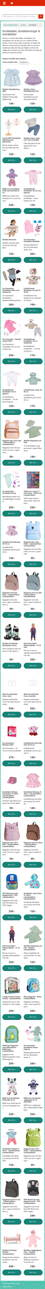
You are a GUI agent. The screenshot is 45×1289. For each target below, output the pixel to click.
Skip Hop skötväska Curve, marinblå (31, 695)
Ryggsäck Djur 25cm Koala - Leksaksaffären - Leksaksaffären (33, 544)
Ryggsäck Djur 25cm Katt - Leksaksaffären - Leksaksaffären (11, 844)
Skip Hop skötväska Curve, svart (9, 695)
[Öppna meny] (4, 3)
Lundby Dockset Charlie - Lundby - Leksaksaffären (11, 998)
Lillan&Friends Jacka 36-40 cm (33, 391)
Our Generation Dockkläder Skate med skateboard (10, 290)
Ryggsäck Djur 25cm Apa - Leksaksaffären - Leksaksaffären (11, 442)
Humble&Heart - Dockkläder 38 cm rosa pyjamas (32, 191)
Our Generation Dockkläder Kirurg (9, 492)
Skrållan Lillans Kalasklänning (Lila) (31, 90)
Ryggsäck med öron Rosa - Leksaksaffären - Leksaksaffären (11, 594)
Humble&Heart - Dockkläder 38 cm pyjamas (9, 392)
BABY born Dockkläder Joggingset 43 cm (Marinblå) (32, 1100)
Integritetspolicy (7, 1287)
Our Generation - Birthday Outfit (8, 744)
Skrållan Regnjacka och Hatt (32, 441)
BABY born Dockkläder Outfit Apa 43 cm (10, 1099)
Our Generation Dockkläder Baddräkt (31, 240)
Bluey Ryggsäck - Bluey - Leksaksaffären (33, 998)
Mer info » (12, 110)
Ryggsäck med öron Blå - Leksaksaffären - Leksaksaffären (33, 594)
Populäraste (24, 62)
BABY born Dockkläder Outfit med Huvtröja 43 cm (11, 191)
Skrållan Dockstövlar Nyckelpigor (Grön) (10, 644)
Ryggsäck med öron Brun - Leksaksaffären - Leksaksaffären (33, 844)
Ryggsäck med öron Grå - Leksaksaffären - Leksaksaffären (11, 1201)
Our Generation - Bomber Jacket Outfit (11, 340)
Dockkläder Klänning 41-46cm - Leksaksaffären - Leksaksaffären (33, 794)
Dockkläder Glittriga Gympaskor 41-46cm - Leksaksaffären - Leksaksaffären (10, 794)
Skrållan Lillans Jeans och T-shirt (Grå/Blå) (32, 139)
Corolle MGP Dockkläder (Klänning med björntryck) (11, 140)
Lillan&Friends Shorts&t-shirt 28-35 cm (33, 744)
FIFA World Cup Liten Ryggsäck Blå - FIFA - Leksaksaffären (10, 895)
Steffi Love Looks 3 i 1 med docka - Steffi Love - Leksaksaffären (33, 493)
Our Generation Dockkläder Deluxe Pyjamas (31, 1047)
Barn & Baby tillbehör (23, 10)
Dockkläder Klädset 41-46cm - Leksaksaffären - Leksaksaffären (11, 1151)
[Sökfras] (20, 16)
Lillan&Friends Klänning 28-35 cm (11, 543)
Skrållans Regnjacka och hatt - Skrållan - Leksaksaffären (33, 948)
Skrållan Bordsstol (9, 240)
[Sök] (40, 16)
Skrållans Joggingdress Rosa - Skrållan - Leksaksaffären (32, 1252)
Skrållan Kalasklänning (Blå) (11, 90)
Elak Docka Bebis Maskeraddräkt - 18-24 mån (32, 645)
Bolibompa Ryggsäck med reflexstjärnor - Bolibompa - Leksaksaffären (10, 1048)
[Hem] (12, 3)
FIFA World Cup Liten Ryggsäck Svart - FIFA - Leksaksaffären (32, 1201)
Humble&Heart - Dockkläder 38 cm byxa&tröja (30, 341)
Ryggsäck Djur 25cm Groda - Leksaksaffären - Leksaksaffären (33, 1151)
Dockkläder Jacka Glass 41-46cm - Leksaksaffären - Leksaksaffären (33, 896)
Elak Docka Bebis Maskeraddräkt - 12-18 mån (11, 948)
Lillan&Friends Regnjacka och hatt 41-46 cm (32, 290)
